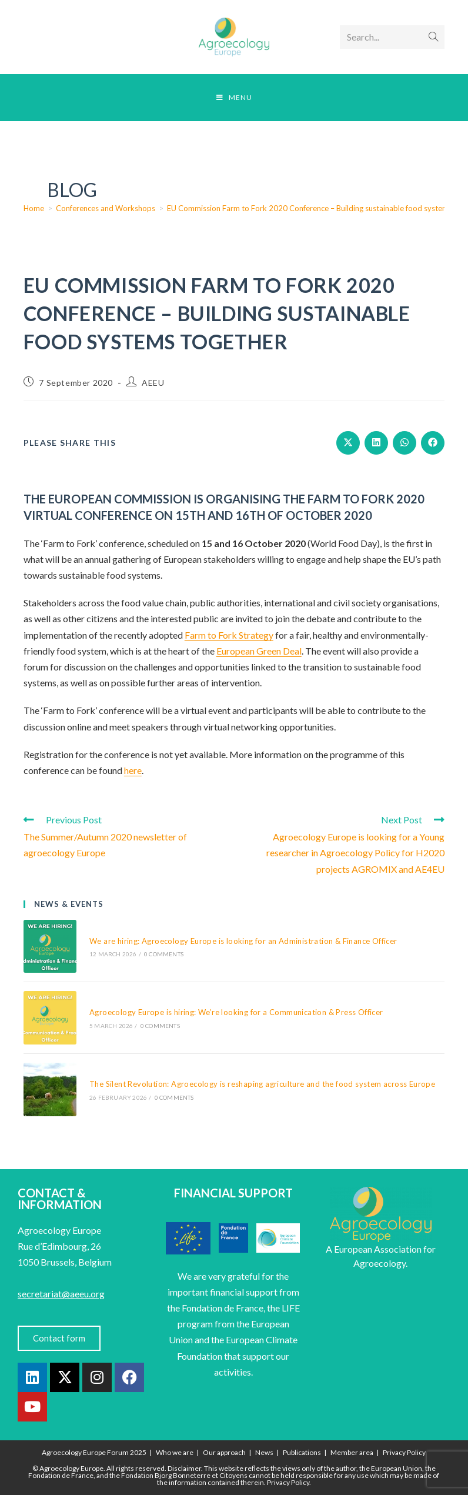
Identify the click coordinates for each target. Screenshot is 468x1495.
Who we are (174, 1452)
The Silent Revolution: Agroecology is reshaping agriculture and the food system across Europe (262, 1084)
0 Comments (163, 953)
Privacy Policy (404, 1452)
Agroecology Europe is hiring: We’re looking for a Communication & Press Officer (236, 1012)
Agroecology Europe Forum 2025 (94, 1452)
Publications (302, 1452)
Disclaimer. (185, 1468)
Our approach (224, 1452)
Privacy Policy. (289, 1482)
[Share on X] (348, 443)
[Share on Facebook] (432, 443)
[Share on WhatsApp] (404, 443)
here (133, 770)
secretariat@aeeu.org (61, 1293)
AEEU (153, 383)
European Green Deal (259, 650)
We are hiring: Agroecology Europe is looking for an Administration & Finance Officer (243, 941)
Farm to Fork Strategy (229, 634)
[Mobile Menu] (234, 97)
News (264, 1452)
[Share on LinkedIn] (376, 443)
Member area (351, 1452)
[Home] (34, 208)
